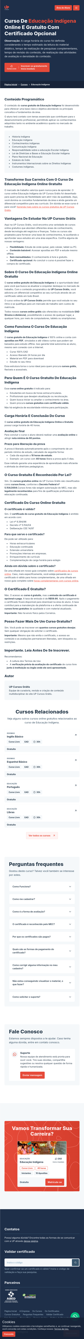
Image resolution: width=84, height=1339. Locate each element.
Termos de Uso (32, 661)
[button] (76, 7)
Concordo (8, 1334)
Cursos (24, 84)
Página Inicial (10, 84)
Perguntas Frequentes (33, 1314)
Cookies (8, 1322)
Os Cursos (37, 1311)
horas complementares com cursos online (56, 580)
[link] (6, 7)
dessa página (31, 1241)
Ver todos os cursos (42, 835)
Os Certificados (52, 1311)
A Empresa (24, 1311)
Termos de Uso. (61, 1329)
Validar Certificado (54, 1314)
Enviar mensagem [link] (32, 1075)
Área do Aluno (63, 8)
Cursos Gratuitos (12, 1314)
